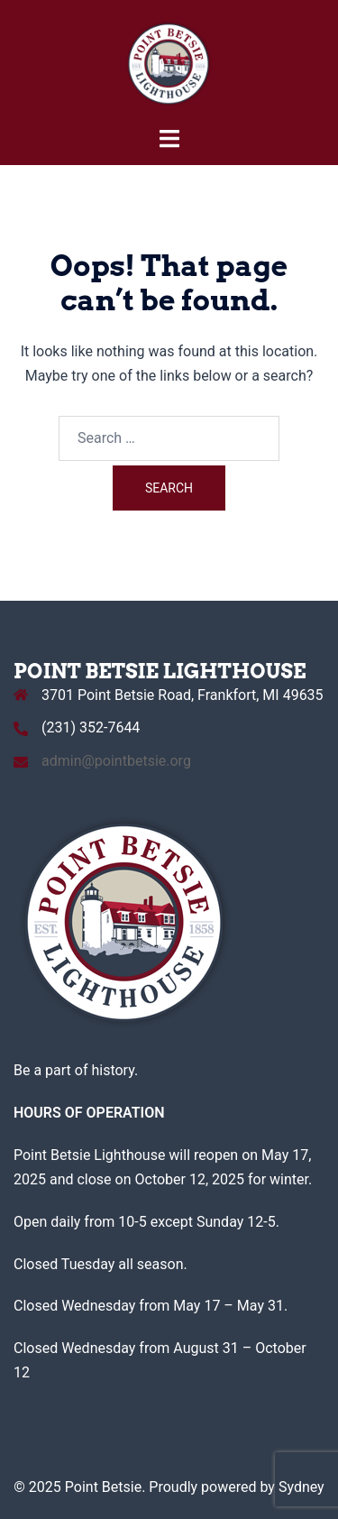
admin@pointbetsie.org (116, 760)
